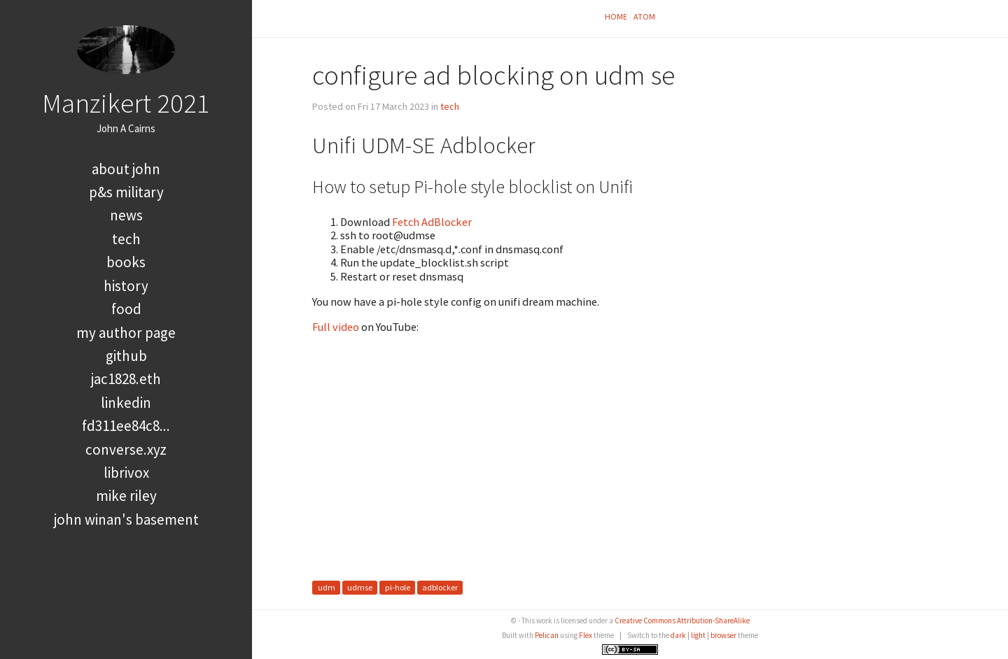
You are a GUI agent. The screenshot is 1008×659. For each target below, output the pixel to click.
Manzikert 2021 (126, 102)
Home (616, 16)
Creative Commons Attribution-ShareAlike (682, 620)
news (126, 215)
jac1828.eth (126, 378)
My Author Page (126, 332)
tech (126, 238)
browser (723, 635)
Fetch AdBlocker (432, 222)
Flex (585, 635)
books (126, 262)
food (126, 308)
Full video (335, 327)
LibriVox (126, 472)
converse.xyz (126, 449)
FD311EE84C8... (126, 425)
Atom (644, 16)
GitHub (126, 355)
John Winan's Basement (126, 519)
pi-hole (397, 588)
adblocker (440, 588)
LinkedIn (126, 402)
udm (326, 588)
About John (126, 169)
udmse (359, 588)
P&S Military (126, 192)
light (698, 635)
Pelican (547, 635)
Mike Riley (126, 495)
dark (678, 635)
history (126, 285)
